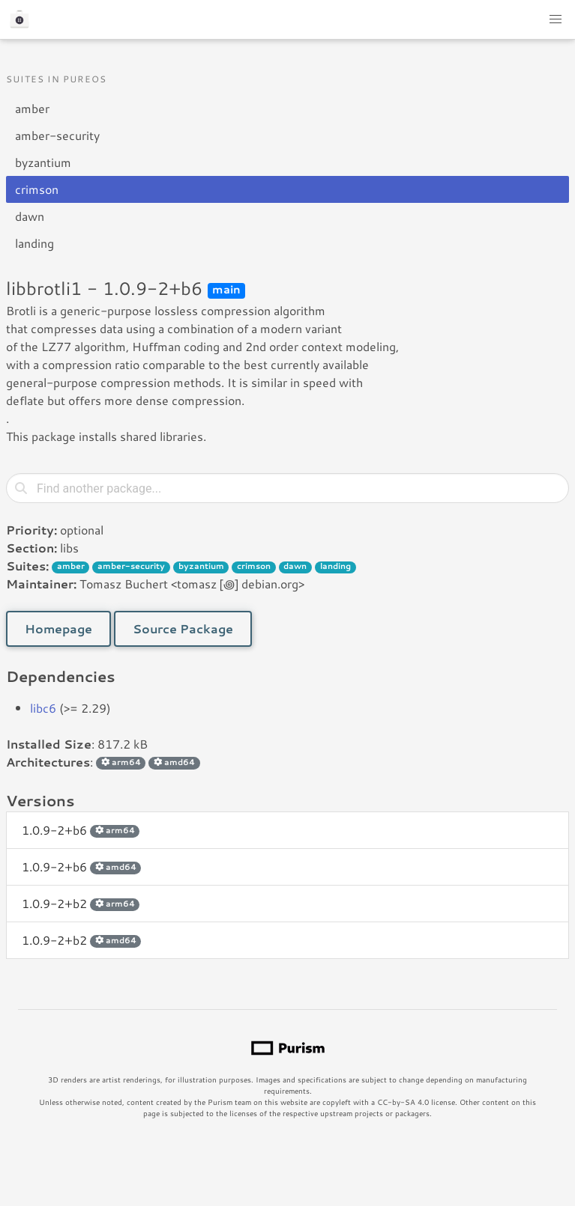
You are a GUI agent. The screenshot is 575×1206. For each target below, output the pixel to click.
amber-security (57, 135)
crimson (36, 189)
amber (32, 108)
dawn (29, 216)
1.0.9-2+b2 (80, 903)
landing (34, 243)
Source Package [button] (183, 628)
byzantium (43, 162)
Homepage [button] (58, 628)
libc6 (43, 707)
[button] (555, 19)
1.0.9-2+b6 (80, 829)
